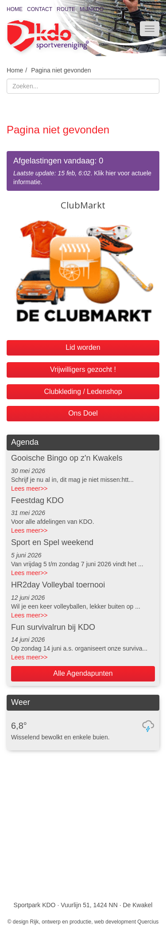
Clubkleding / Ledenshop (83, 391)
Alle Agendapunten (82, 673)
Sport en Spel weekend (52, 542)
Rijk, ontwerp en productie (61, 922)
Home (15, 9)
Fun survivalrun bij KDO (53, 627)
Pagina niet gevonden (61, 70)
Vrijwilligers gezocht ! (83, 369)
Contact (39, 9)
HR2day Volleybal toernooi (58, 584)
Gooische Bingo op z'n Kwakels (67, 458)
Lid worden (83, 347)
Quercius (147, 922)
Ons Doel (83, 413)
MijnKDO (92, 9)
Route (66, 9)
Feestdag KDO (37, 500)
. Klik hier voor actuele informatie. (83, 170)
